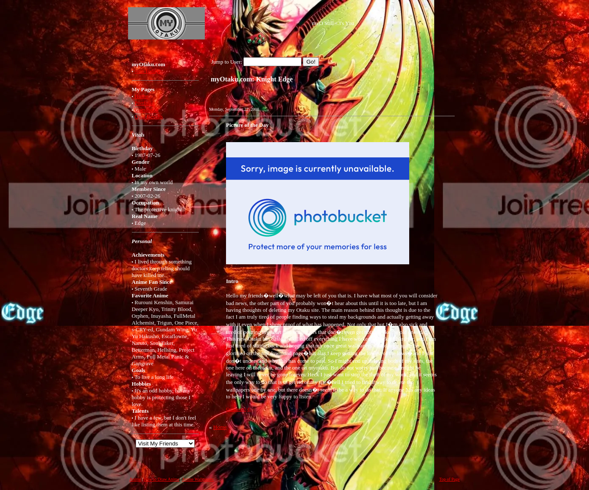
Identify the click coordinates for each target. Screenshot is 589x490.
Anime (135, 479)
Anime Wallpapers (197, 479)
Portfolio (144, 103)
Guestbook (146, 109)
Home (141, 96)
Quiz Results (148, 116)
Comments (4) (238, 409)
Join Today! (147, 71)
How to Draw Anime (161, 479)
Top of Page (449, 479)
